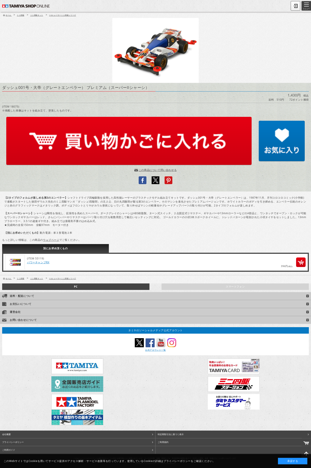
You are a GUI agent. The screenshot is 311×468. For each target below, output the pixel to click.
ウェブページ (51, 240)
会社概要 (6, 434)
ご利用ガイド (8, 449)
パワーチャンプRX (38, 262)
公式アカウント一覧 (155, 349)
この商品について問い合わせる (158, 170)
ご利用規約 (163, 442)
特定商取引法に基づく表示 (171, 434)
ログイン (295, 5)
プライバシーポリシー (13, 442)
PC (76, 286)
